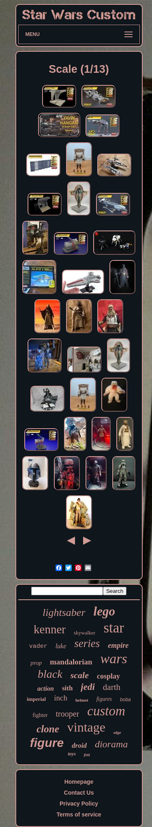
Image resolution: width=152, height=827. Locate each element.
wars (114, 658)
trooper (67, 713)
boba (125, 699)
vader (38, 646)
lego (104, 611)
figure (47, 742)
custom (106, 711)
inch (60, 698)
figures (104, 699)
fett (87, 754)
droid (79, 745)
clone (47, 728)
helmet (81, 700)
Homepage (79, 781)
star (113, 628)
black (50, 674)
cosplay (108, 676)
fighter (39, 715)
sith (67, 688)
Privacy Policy (79, 803)
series (87, 643)
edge (117, 732)
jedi (88, 687)
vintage (86, 727)
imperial (36, 699)
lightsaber (64, 612)
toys (71, 754)
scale (80, 675)
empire (118, 645)
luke (61, 646)
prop (36, 663)
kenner (50, 629)
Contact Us (79, 792)
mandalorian (71, 662)
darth (111, 687)
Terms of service (78, 814)
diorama (111, 744)
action (45, 688)
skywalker (84, 633)
